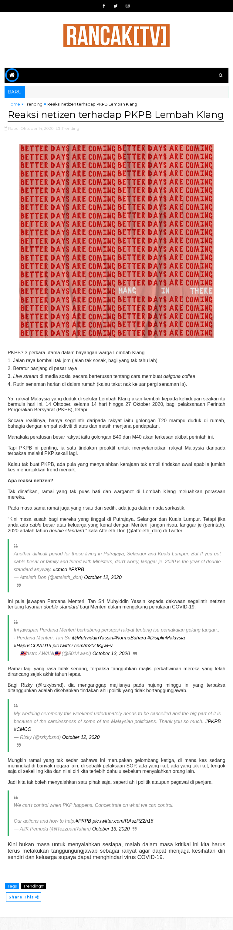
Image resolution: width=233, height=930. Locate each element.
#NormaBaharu (129, 650)
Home (14, 104)
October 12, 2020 (103, 590)
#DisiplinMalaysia (166, 650)
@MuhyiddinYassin (92, 650)
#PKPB (76, 582)
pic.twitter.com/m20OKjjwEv (82, 658)
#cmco (60, 582)
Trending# (33, 899)
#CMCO (22, 742)
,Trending (70, 141)
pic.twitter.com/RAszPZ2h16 (123, 834)
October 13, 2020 (111, 666)
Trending (33, 104)
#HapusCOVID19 (32, 658)
